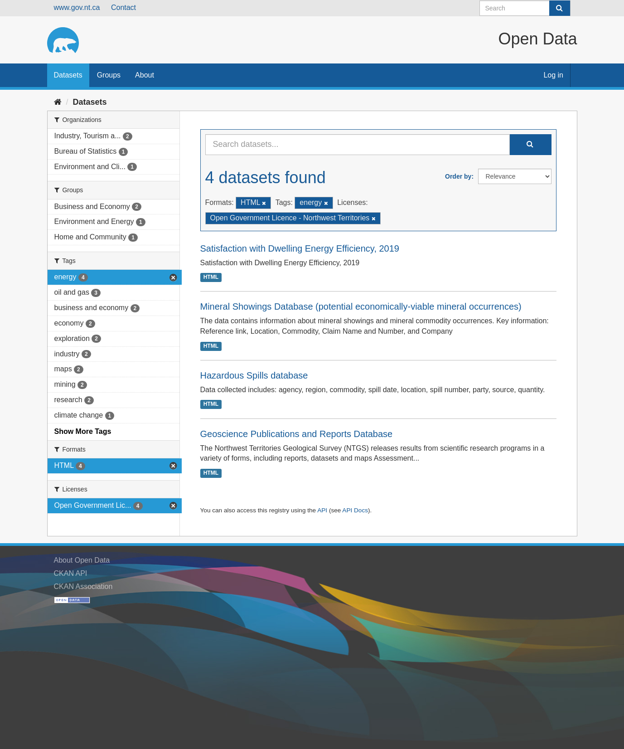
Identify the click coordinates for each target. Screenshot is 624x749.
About (144, 75)
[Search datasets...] (357, 144)
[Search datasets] (525, 8)
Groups (109, 75)
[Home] (58, 102)
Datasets (68, 75)
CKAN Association (83, 586)
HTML (210, 277)
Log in (553, 75)
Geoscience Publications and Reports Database (296, 434)
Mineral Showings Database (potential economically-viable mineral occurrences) (361, 306)
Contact (123, 7)
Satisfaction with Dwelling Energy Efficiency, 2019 (299, 248)
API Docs (355, 510)
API (322, 510)
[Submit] (559, 8)
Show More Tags (82, 431)
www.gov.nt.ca (77, 7)
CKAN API (70, 573)
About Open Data (82, 560)
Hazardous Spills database (254, 375)
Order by (458, 176)
